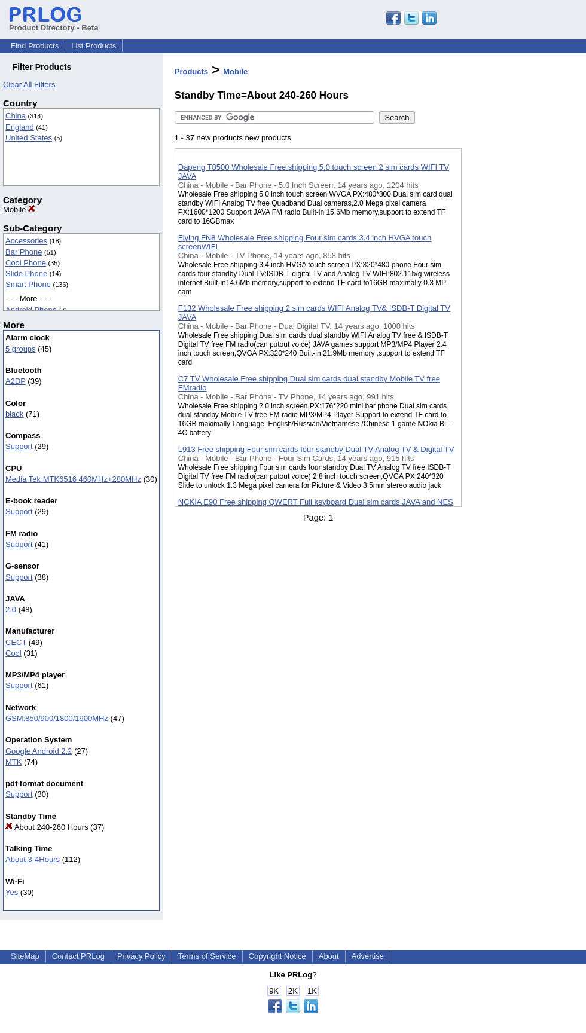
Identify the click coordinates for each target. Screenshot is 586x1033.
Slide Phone (26, 273)
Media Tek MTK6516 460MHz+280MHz (73, 479)
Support (19, 446)
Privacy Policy (141, 956)
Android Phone (31, 309)
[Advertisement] (521, 310)
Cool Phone (25, 262)
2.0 (10, 609)
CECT (15, 642)
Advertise (368, 956)
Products (191, 71)
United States (28, 137)
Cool (13, 653)
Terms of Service (207, 956)
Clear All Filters (29, 84)
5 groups (20, 348)
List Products (93, 45)
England (19, 127)
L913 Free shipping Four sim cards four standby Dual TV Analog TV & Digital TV (316, 449)
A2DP (15, 381)
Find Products (35, 45)
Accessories (26, 240)
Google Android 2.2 (38, 751)
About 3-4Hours (32, 859)
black (14, 413)
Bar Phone (23, 251)
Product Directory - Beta (54, 23)
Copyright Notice (277, 956)
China (15, 115)
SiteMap (25, 956)
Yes (11, 892)
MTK (13, 761)
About (329, 956)
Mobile (19, 209)
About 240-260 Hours (46, 827)
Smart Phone (28, 284)
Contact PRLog (78, 956)
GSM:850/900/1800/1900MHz (56, 718)
